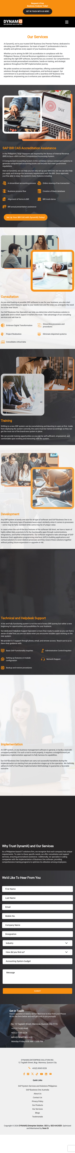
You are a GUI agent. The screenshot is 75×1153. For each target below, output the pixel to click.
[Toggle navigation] (67, 22)
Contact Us (37, 1111)
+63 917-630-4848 (19, 1041)
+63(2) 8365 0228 (19, 1046)
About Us (37, 1107)
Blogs (37, 1126)
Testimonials (37, 1130)
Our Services (37, 1122)
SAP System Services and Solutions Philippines (37, 1099)
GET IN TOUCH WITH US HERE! (37, 11)
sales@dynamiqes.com (21, 1050)
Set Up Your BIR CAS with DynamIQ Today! (25, 217)
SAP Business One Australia (37, 1103)
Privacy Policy (37, 1114)
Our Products (37, 1118)
